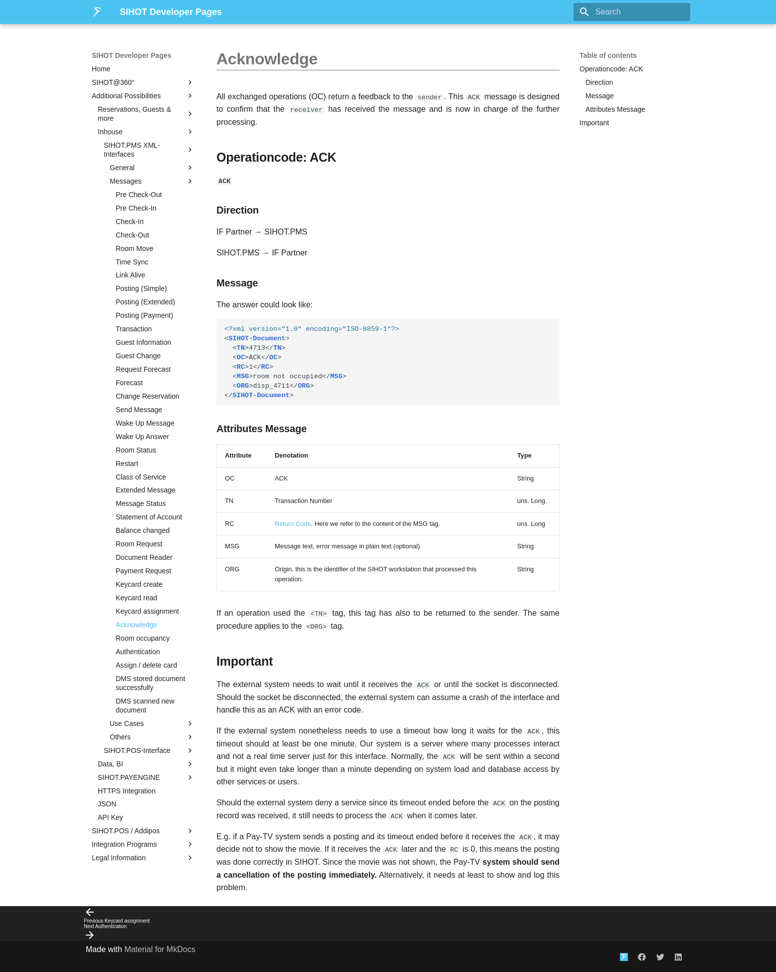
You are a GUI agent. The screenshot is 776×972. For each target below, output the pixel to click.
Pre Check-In (136, 208)
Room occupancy (143, 638)
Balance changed (143, 530)
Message (599, 96)
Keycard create (139, 584)
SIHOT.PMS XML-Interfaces (149, 149)
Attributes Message (615, 109)
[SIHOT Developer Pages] (98, 12)
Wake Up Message (145, 423)
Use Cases (152, 723)
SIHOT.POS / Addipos (143, 830)
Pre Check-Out (139, 195)
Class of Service (141, 477)
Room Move (134, 248)
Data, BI (146, 763)
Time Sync (132, 262)
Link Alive (130, 275)
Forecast (129, 383)
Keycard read (136, 598)
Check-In (130, 222)
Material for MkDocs (159, 948)
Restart (127, 464)
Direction (599, 82)
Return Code (293, 523)
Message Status (141, 503)
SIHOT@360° (143, 82)
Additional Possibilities (143, 95)
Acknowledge (136, 625)
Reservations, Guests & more (146, 113)
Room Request (139, 544)
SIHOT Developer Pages (132, 55)
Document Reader (144, 557)
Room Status (136, 450)
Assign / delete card (146, 665)
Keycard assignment (147, 611)
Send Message (139, 410)
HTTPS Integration (127, 791)
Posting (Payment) (144, 315)
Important (594, 123)
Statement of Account (149, 517)
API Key (110, 817)
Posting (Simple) (141, 288)
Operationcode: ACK (611, 69)
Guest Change (138, 356)
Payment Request (143, 571)
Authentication (138, 652)
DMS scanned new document (145, 705)
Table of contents (608, 55)
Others (152, 736)
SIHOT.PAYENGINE (146, 777)
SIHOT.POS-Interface (149, 750)
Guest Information (143, 342)
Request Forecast (143, 369)
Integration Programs (143, 844)
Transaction (134, 329)
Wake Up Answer (142, 437)
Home (101, 69)
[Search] (632, 12)
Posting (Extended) (145, 302)
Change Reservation (148, 396)
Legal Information (143, 857)
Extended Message (146, 490)
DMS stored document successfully (150, 683)
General (152, 167)
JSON (107, 804)
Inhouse (146, 131)
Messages (152, 181)
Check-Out (132, 235)
